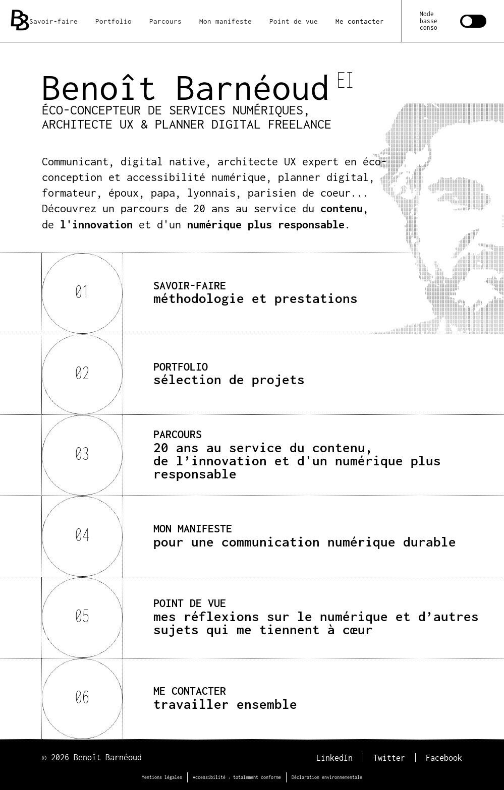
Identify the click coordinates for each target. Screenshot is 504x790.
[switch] (453, 21)
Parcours (165, 21)
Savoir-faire (53, 21)
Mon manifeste (225, 21)
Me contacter (359, 21)
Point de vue (293, 21)
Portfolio (113, 21)
